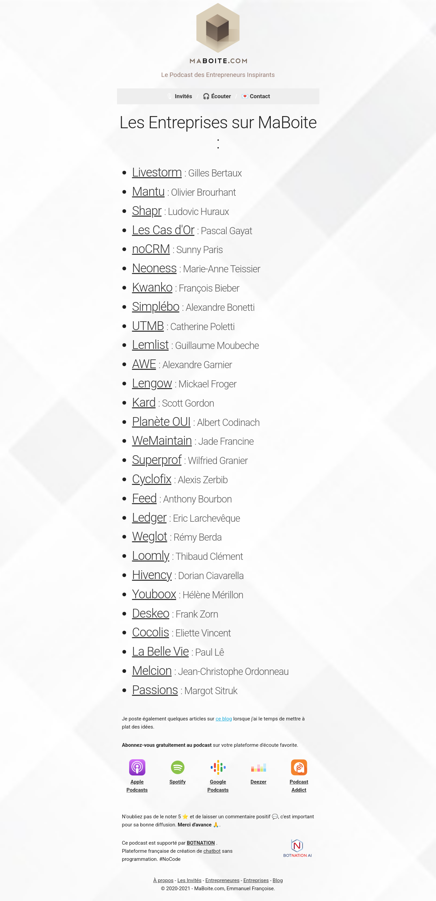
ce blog (223, 719)
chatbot (212, 851)
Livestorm (157, 172)
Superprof (157, 460)
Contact (260, 96)
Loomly (150, 556)
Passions (155, 690)
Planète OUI (161, 422)
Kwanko (152, 287)
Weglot (149, 536)
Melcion (152, 671)
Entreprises (256, 880)
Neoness (154, 268)
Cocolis (150, 632)
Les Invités (189, 880)
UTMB (148, 326)
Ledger (149, 518)
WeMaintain (162, 441)
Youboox (154, 594)
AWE (144, 364)
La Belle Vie (160, 652)
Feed (144, 498)
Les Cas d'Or (163, 230)
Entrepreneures (222, 880)
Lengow (152, 383)
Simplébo (155, 307)
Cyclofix (152, 479)
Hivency (152, 575)
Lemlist (150, 345)
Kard (144, 402)
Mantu (148, 192)
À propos (163, 880)
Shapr (147, 211)
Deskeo (151, 613)
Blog (278, 880)
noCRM (151, 249)
